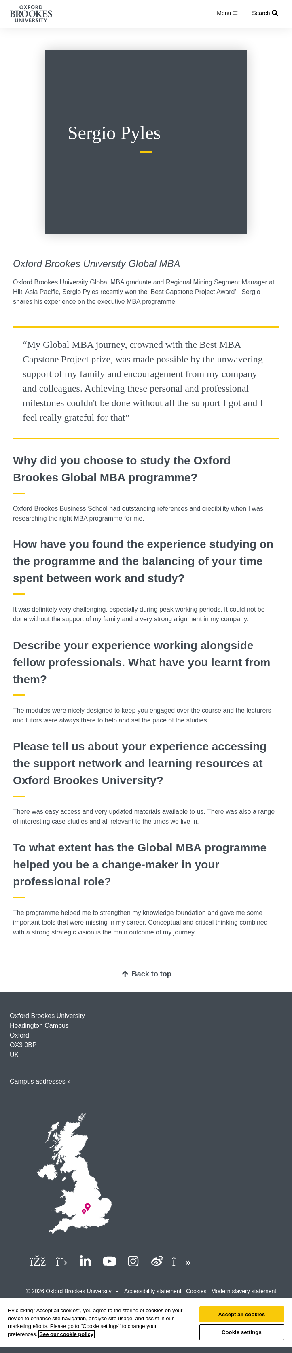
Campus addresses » (40, 1081)
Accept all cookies (241, 1314)
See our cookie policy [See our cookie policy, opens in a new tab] (66, 1334)
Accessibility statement (153, 1291)
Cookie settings (242, 1332)
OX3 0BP (23, 1045)
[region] (146, 1325)
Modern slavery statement (243, 1291)
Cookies (196, 1291)
